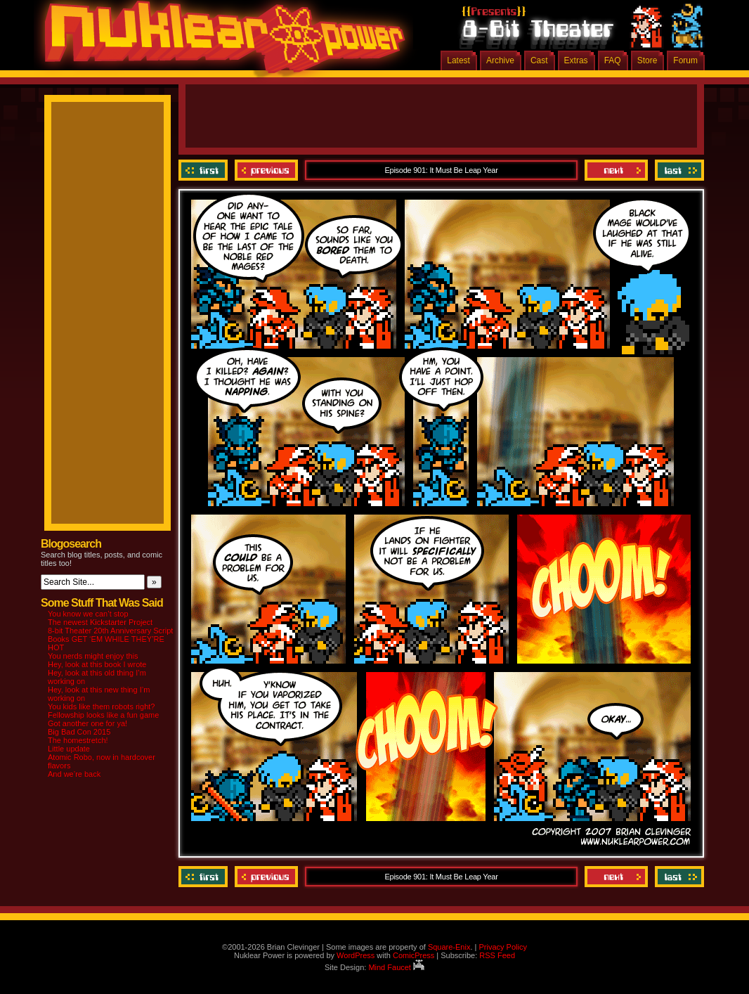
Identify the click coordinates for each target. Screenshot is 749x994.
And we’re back (74, 774)
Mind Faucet (396, 967)
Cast (539, 60)
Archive (500, 60)
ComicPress (413, 955)
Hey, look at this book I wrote (97, 664)
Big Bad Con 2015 (79, 732)
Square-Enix (449, 947)
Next (616, 170)
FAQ (612, 60)
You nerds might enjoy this (93, 656)
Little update (69, 748)
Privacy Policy (502, 947)
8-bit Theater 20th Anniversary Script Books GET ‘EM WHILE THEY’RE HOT (110, 639)
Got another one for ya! (87, 723)
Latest (458, 60)
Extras (576, 60)
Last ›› (677, 170)
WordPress (355, 955)
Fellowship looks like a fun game (103, 715)
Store (647, 60)
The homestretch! (78, 740)
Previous (266, 170)
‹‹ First (204, 170)
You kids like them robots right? (101, 706)
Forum (685, 60)
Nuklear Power (220, 42)
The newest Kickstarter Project (100, 622)
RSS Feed (497, 955)
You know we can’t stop (88, 613)
